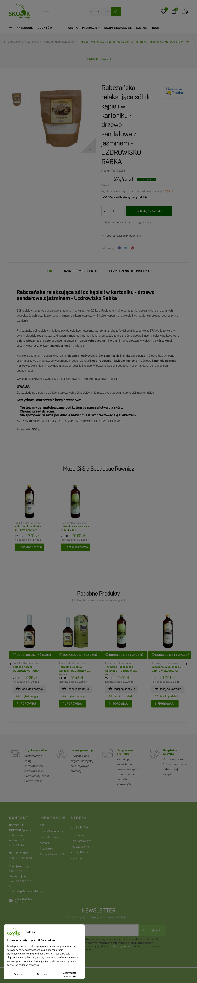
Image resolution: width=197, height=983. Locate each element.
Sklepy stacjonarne (51, 831)
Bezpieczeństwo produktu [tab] (130, 271)
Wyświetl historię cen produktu (125, 197)
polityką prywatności (121, 946)
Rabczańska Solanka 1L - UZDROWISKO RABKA (28, 529)
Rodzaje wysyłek (80, 847)
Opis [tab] (48, 271)
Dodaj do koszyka (149, 211)
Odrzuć (18, 974)
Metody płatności (80, 852)
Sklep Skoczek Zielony (23, 901)
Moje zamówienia (81, 841)
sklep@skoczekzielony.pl (30, 891)
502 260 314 (23, 881)
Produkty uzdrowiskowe (28, 523)
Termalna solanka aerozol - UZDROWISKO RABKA (73, 670)
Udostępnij (119, 248)
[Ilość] (113, 211)
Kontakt (44, 843)
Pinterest (132, 248)
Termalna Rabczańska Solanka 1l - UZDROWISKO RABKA (75, 529)
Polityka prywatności (52, 854)
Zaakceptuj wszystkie (70, 975)
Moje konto (77, 835)
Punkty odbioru (49, 837)
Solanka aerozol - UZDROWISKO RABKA (26, 669)
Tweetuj (125, 248)
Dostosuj (44, 974)
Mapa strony (78, 858)
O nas (43, 825)
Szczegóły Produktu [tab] (80, 271)
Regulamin (46, 849)
